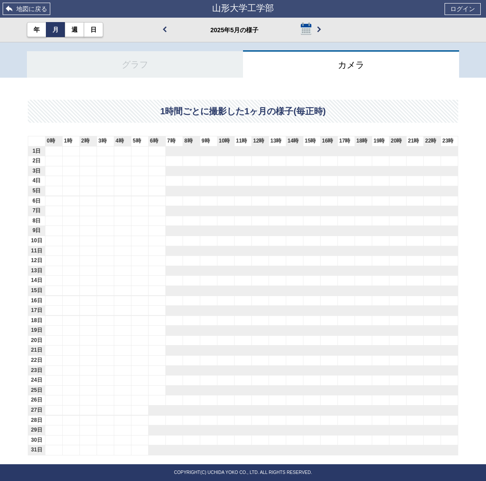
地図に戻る (31, 8)
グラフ (135, 64)
